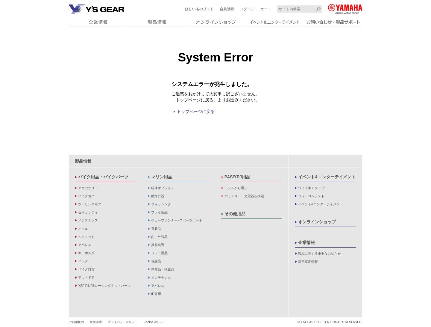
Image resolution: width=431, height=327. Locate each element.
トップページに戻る (196, 111)
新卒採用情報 (308, 261)
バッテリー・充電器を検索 (244, 196)
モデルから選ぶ (236, 188)
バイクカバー (88, 196)
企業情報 (306, 242)
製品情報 (83, 161)
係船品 (156, 261)
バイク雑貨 (86, 269)
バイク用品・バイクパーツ (103, 176)
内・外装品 (159, 237)
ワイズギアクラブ (311, 188)
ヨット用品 (159, 253)
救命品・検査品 (162, 269)
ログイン (247, 9)
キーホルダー (88, 253)
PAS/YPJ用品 (237, 176)
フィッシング (161, 204)
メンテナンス (88, 220)
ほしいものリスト (199, 9)
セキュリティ (88, 212)
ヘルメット (86, 237)
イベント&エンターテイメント (327, 176)
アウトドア (86, 277)
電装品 (156, 228)
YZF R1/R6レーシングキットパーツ (104, 285)
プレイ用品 (159, 212)
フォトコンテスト (311, 196)
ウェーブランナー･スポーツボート (176, 220)
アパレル (84, 245)
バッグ (83, 261)
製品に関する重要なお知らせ (319, 253)
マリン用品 (161, 176)
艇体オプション (162, 188)
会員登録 (227, 9)
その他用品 (234, 213)
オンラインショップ (317, 221)
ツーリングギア (89, 204)
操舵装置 (157, 245)
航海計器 (157, 196)
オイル (83, 228)
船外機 (156, 294)
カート (265, 9)
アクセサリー (88, 188)
